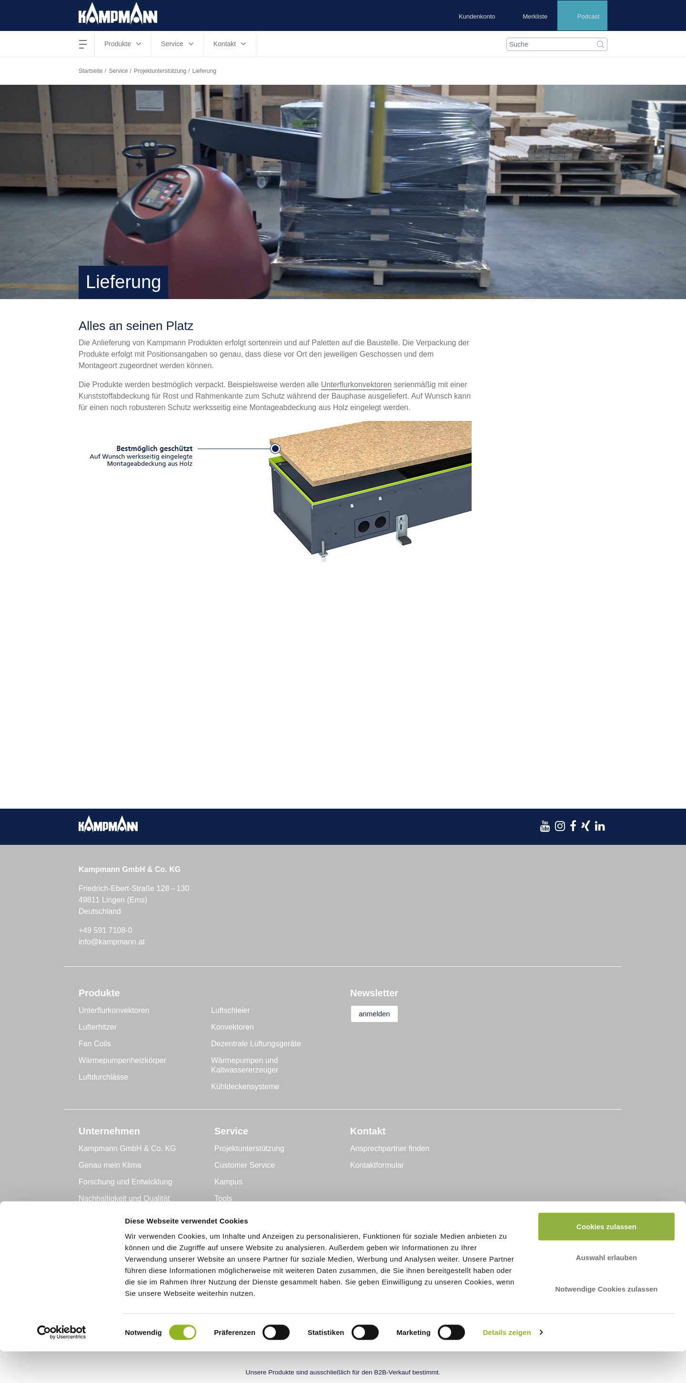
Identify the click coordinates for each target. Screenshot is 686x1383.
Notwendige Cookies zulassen (606, 1320)
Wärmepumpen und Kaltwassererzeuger (244, 1065)
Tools (223, 1198)
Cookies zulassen (606, 1258)
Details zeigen (507, 1364)
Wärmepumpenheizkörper (122, 1060)
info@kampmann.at (112, 942)
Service (118, 71)
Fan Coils (95, 1044)
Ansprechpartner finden (389, 1148)
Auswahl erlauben (606, 1289)
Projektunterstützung (160, 71)
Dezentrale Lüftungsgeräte (256, 1044)
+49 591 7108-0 (105, 930)
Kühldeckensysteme (245, 1086)
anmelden (379, 1014)
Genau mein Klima (110, 1165)
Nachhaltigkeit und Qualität (124, 1198)
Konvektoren (232, 1027)
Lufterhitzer (98, 1027)
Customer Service (244, 1165)
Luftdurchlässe (103, 1077)
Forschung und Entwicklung (125, 1182)
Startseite (91, 71)
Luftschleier (230, 1010)
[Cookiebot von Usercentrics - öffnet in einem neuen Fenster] (61, 1364)
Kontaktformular (377, 1165)
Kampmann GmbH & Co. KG (127, 1148)
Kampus (228, 1182)
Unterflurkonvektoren (356, 385)
